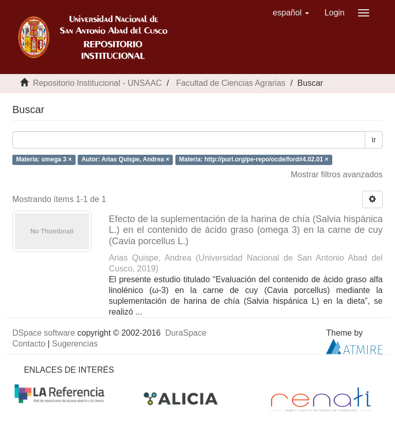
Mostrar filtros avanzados (337, 174)
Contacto (28, 343)
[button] (291, 13)
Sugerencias (75, 343)
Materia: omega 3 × (43, 159)
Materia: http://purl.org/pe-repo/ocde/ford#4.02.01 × (253, 159)
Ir (373, 140)
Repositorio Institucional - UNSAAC (97, 83)
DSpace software (43, 332)
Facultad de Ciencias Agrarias (230, 83)
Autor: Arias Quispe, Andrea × (125, 159)
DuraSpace (185, 332)
